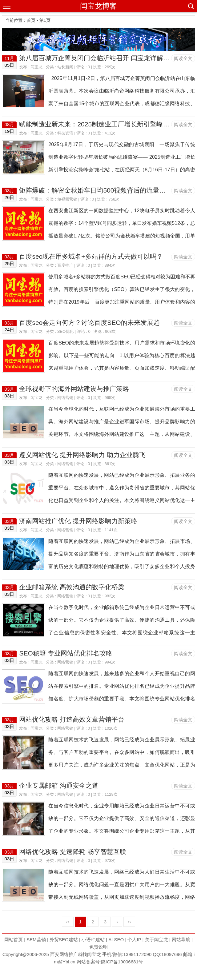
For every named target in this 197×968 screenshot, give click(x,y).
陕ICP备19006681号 (122, 961)
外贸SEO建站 (64, 939)
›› (129, 921)
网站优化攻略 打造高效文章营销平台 (71, 719)
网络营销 (65, 397)
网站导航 (181, 939)
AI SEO (116, 939)
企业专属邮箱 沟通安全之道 (58, 785)
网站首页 (13, 939)
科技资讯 (65, 133)
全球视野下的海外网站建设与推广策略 (74, 388)
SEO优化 (65, 331)
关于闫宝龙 (156, 939)
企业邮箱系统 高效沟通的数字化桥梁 (71, 587)
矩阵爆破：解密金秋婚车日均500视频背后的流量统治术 (99, 190)
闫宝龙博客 (98, 6)
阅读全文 (183, 58)
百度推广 (65, 265)
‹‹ (67, 921)
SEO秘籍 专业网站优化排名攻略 (65, 653)
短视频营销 (67, 199)
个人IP (134, 939)
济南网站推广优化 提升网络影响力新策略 (78, 520)
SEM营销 (36, 939)
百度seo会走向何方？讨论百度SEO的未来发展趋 (89, 322)
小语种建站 (93, 939)
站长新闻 (65, 67)
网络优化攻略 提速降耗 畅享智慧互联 (72, 851)
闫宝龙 (36, 67)
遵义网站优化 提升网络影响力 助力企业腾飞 (82, 454)
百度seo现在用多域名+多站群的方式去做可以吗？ (91, 256)
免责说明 (98, 947)
